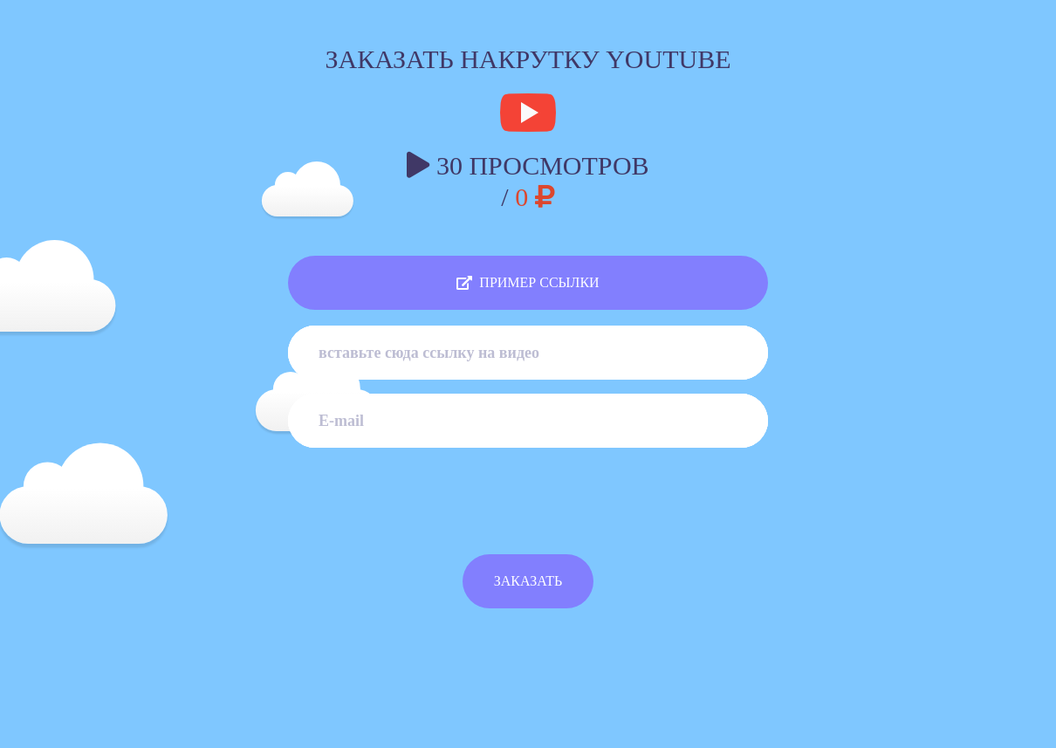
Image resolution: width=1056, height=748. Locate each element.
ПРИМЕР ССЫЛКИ (527, 282)
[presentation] (528, 511)
